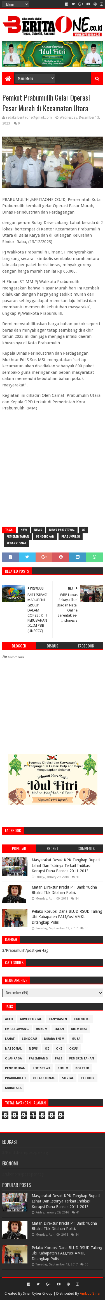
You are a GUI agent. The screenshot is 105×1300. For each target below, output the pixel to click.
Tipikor (88, 1078)
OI (83, 529)
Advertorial (31, 1019)
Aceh (9, 1019)
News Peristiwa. (62, 529)
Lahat (10, 1039)
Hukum (41, 1029)
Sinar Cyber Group (38, 1293)
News (38, 529)
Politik (82, 1068)
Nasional (13, 1048)
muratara (13, 1088)
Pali (58, 1058)
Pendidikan (45, 536)
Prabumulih (70, 536)
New (23, 529)
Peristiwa (41, 1068)
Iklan (59, 1029)
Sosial (68, 1078)
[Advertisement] (52, 468)
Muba (75, 1039)
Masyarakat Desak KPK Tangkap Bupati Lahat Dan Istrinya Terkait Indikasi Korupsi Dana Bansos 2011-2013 (66, 865)
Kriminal (79, 1029)
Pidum (62, 1068)
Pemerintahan (17, 536)
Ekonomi (82, 1019)
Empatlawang (17, 1029)
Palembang (38, 1058)
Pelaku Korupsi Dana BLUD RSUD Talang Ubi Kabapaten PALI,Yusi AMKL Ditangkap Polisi (67, 917)
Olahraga (13, 1058)
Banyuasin (58, 1019)
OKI (59, 1048)
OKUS (73, 1048)
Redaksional (16, 543)
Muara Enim (54, 1039)
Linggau (29, 1039)
